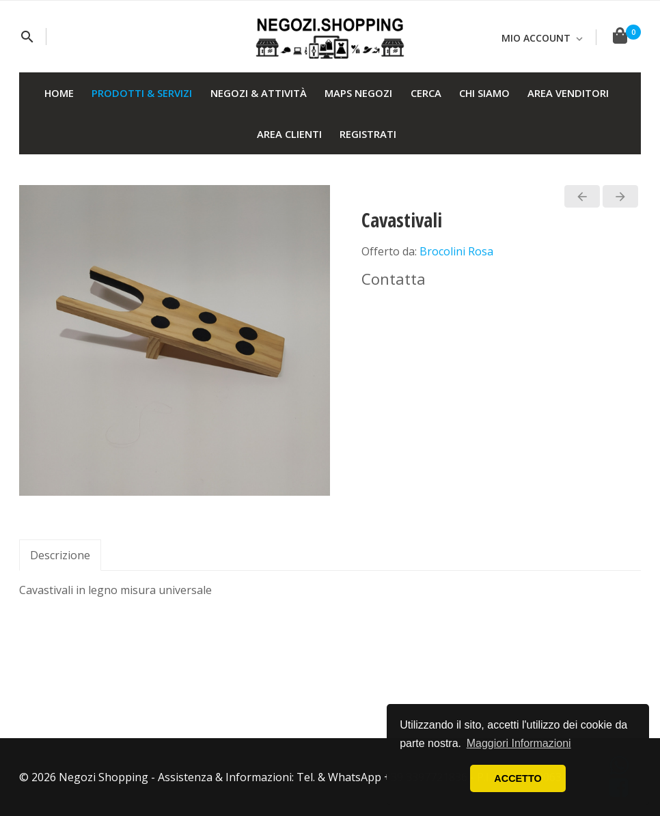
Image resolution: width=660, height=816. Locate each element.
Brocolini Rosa (456, 251)
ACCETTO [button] (517, 778)
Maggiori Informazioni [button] (519, 743)
